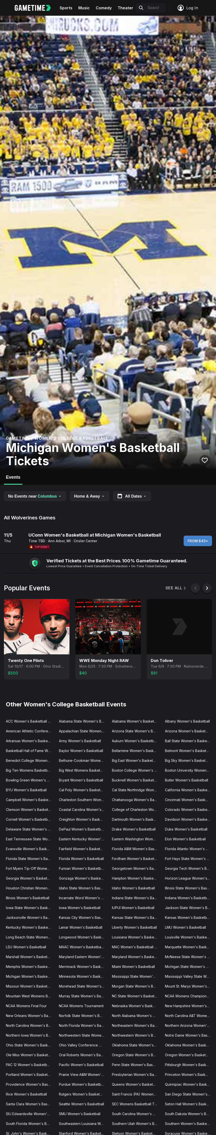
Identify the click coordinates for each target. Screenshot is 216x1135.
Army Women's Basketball (80, 741)
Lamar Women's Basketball (80, 927)
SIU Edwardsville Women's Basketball (30, 1114)
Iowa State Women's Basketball (30, 908)
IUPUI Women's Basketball (133, 908)
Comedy (104, 7)
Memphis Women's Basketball (30, 966)
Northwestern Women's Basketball (136, 1035)
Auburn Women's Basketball (134, 741)
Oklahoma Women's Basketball (189, 1045)
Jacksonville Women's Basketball (30, 917)
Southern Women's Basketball (189, 1124)
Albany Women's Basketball (187, 721)
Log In (187, 8)
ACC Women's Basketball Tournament (30, 721)
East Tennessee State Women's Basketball (30, 839)
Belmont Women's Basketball (188, 751)
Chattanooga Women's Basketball (136, 800)
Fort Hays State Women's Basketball (189, 859)
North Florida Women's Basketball (83, 1025)
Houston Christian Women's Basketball (30, 888)
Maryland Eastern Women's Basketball (83, 957)
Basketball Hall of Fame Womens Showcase (30, 751)
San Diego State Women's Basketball (189, 1094)
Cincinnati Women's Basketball (189, 800)
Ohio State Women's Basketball (30, 1045)
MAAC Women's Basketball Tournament (83, 947)
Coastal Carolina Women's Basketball (83, 809)
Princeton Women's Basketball (189, 1074)
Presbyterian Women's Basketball (136, 1074)
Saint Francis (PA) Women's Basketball (136, 1094)
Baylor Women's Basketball (81, 751)
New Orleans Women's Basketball (30, 1016)
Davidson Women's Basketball (189, 819)
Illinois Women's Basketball (27, 898)
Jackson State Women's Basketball (189, 908)
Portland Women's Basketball (29, 1074)
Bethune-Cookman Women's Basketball (83, 760)
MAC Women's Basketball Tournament (136, 947)
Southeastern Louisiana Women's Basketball (83, 1124)
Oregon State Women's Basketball (136, 1055)
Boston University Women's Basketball (189, 770)
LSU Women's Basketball (26, 947)
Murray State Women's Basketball (83, 996)
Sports (66, 7)
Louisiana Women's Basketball (136, 937)
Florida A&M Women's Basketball (136, 849)
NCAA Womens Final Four (26, 1006)
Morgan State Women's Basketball (136, 986)
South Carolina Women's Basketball (136, 1114)
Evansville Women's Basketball (30, 849)
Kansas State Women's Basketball (136, 917)
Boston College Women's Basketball (136, 770)
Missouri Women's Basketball (29, 986)
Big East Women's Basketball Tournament (136, 760)
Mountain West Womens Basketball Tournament (30, 996)
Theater (125, 7)
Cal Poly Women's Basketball (82, 790)
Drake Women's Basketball (134, 829)
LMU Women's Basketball (185, 927)
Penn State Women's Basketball (136, 1065)
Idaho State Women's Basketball (83, 888)
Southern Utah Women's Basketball (136, 1124)
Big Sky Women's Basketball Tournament (189, 760)
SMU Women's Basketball (79, 1114)
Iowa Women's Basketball (79, 908)
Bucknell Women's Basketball (136, 780)
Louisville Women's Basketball (189, 937)
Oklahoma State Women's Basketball (136, 1045)
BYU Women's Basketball (26, 790)
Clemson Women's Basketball (30, 809)
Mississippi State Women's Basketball (136, 976)
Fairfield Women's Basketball (82, 849)
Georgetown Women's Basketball (136, 868)
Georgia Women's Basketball (29, 878)
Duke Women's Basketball (186, 829)
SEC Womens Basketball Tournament (136, 1104)
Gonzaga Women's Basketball (83, 878)
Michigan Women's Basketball (30, 976)
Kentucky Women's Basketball (30, 927)
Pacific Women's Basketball (81, 1065)
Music (84, 7)
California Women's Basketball (189, 790)
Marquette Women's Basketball (189, 947)
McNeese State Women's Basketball (189, 957)
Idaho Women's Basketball (133, 888)
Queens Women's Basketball (135, 1084)
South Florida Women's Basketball (30, 1124)
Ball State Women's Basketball (189, 741)
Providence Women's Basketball (30, 1084)
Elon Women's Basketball (185, 839)
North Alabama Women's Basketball (136, 1016)
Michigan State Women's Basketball (189, 966)
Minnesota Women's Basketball (83, 976)
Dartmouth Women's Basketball (136, 819)
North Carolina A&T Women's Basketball (189, 1016)
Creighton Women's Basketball (83, 819)
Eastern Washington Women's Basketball (136, 839)
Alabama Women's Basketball (136, 721)
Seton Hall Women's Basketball (189, 1104)
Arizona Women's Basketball (188, 731)
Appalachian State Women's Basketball (83, 731)
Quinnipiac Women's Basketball (189, 1084)
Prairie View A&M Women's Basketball (83, 1074)
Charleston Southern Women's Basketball (83, 800)
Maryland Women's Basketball (136, 957)
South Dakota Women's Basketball (189, 1114)
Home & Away (89, 496)
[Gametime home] (36, 8)
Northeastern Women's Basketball (136, 1025)
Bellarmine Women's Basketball (136, 751)
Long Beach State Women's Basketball (30, 937)
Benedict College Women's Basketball (30, 760)
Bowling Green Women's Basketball (30, 780)
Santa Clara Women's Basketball (30, 1104)
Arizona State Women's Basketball (136, 731)
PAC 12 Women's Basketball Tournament (30, 1065)
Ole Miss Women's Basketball (30, 1055)
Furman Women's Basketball (82, 868)
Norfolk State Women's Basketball (83, 1016)
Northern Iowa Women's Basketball (30, 1035)
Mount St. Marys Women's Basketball (189, 986)
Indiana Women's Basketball (187, 898)
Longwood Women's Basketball (83, 937)
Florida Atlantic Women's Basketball (189, 849)
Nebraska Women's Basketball (136, 1006)
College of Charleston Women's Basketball (136, 809)
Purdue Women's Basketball (82, 1084)
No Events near (35, 496)
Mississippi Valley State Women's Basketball (189, 976)
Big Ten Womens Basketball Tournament (30, 770)
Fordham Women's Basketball (136, 859)
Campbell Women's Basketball (30, 800)
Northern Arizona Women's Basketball (189, 1025)
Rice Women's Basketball (26, 1094)
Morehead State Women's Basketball (83, 986)
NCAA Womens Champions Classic (189, 996)
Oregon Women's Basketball (188, 1055)
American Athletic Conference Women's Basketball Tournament (30, 731)
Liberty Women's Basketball (134, 927)
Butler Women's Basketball (186, 780)
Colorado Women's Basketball (189, 809)
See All (176, 588)
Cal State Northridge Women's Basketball (136, 790)
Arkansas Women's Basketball (30, 741)
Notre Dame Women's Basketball (189, 1035)
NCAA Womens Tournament (81, 1006)
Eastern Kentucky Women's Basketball (83, 839)
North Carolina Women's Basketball (30, 1025)
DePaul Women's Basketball (81, 829)
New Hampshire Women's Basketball (189, 1006)
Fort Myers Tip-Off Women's (29, 868)
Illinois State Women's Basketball (189, 888)
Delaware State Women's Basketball (30, 829)
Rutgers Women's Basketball (82, 1094)
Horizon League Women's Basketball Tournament (189, 878)
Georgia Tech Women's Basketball (189, 868)
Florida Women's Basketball (81, 859)
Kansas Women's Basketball (187, 917)
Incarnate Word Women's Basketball (83, 898)
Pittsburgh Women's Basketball (189, 1065)
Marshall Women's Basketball (29, 957)
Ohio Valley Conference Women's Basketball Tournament (83, 1045)
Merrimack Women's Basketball (83, 966)
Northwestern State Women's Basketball (83, 1035)
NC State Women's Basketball (136, 996)
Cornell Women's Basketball (28, 819)
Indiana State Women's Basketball (136, 898)
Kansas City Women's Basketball (83, 917)
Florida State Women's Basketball (30, 859)
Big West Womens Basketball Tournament (83, 770)
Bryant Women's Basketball (81, 780)
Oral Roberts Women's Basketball (83, 1055)
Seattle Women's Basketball (81, 1104)
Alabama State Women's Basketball (83, 721)
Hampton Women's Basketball (136, 878)
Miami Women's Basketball (133, 966)
